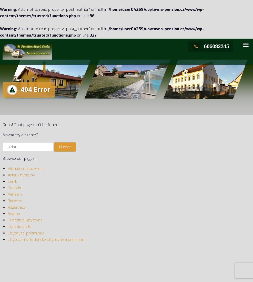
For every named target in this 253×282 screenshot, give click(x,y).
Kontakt (15, 187)
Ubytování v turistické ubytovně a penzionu (46, 239)
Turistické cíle (19, 226)
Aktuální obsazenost (26, 168)
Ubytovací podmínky (26, 233)
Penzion (15, 194)
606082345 (210, 46)
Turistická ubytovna (25, 220)
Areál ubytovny (21, 175)
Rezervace (17, 207)
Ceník (12, 181)
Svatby (14, 213)
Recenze (15, 201)
